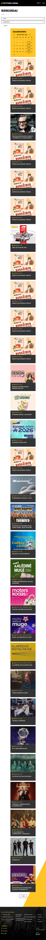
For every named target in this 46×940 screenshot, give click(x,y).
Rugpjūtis (20, 34)
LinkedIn (5, 933)
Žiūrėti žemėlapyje (7, 920)
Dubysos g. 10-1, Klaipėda (8, 919)
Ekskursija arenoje (28, 914)
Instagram (5, 931)
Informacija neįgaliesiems (29, 916)
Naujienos (40, 916)
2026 (25, 34)
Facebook (5, 928)
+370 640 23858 (6, 914)
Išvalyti (5, 25)
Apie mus (40, 914)
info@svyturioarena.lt (7, 916)
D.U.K (39, 919)
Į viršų (23, 896)
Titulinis (2, 14)
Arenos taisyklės (27, 921)
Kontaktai (40, 921)
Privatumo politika (28, 919)
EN (40, 3)
